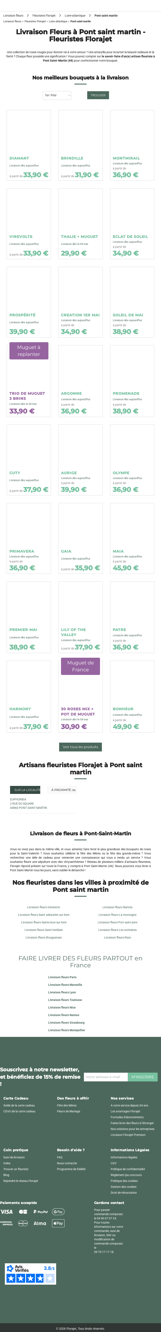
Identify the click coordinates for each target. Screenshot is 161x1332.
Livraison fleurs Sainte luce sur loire (43, 922)
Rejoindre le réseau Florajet (20, 1181)
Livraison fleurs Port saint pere (117, 922)
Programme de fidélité (71, 1169)
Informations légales (124, 1157)
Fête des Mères (67, 1105)
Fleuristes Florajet (35, 21)
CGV (114, 1163)
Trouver (98, 95)
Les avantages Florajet (125, 1111)
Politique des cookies (124, 1181)
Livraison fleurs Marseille (65, 984)
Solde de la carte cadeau (19, 1105)
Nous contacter (67, 1163)
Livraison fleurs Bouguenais (44, 937)
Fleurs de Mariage (68, 1111)
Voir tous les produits (80, 747)
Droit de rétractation (124, 1192)
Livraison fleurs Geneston (43, 907)
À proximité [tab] (63, 790)
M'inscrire (142, 1077)
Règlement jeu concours (126, 1175)
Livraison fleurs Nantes (117, 907)
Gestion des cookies (123, 1186)
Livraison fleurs (12, 21)
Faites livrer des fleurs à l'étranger (132, 1123)
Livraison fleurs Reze (117, 937)
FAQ (59, 1157)
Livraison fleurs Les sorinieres (117, 930)
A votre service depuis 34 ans (129, 1105)
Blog (6, 1175)
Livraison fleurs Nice (62, 1007)
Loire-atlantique (58, 21)
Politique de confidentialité (128, 1169)
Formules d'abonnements (127, 1117)
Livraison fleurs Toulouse (65, 1000)
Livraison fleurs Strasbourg (66, 1022)
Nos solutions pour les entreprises (133, 1129)
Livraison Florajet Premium (128, 1135)
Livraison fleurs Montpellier (66, 1030)
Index (6, 1163)
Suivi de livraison (14, 1157)
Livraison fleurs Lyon (62, 992)
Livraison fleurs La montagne (117, 914)
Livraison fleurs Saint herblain (44, 930)
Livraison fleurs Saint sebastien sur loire (43, 914)
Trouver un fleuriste (15, 1169)
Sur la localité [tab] (27, 790)
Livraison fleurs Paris (62, 977)
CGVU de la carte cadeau (19, 1111)
